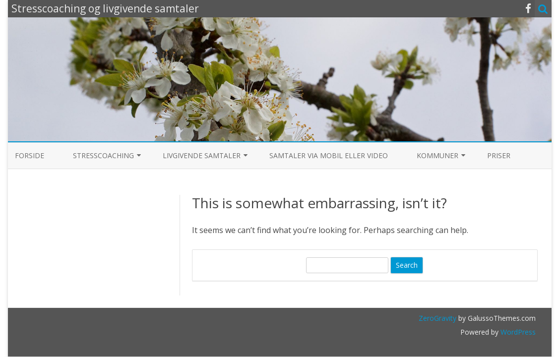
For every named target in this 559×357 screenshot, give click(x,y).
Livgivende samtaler (202, 155)
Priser (498, 155)
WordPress (517, 332)
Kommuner (437, 155)
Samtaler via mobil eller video (328, 155)
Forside (29, 155)
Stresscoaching (103, 155)
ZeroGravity (437, 318)
